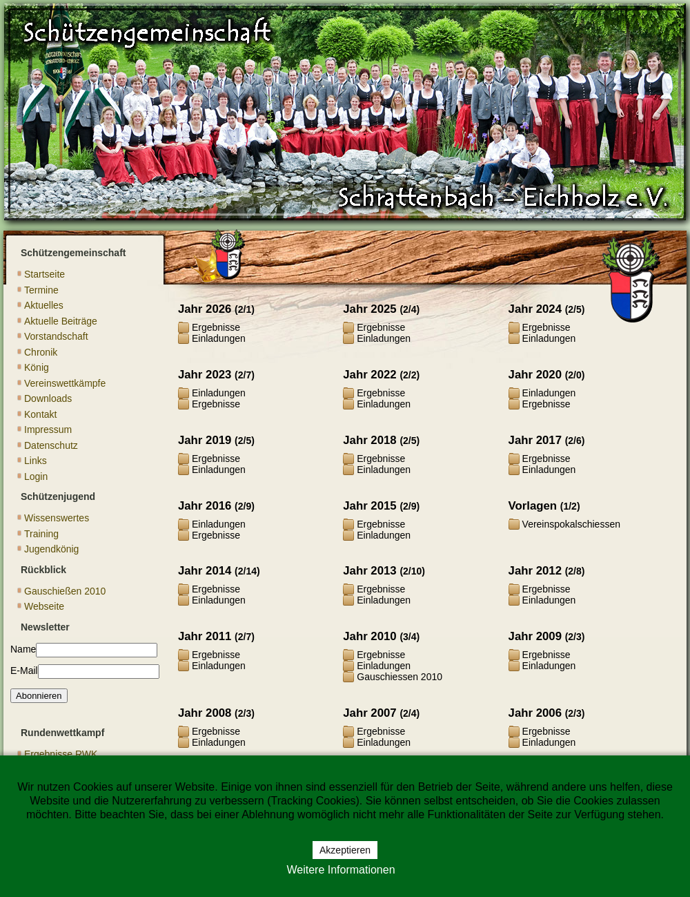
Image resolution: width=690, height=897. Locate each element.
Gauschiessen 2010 (399, 676)
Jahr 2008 (204, 713)
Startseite (44, 274)
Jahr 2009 (535, 636)
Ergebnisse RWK (60, 754)
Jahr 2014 (204, 570)
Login (36, 476)
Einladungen (219, 338)
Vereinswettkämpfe (65, 383)
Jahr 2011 (204, 636)
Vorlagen (533, 505)
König (36, 367)
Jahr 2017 (535, 440)
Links (35, 460)
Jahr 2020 (535, 374)
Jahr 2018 (369, 440)
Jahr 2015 (369, 505)
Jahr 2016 (204, 505)
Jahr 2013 (369, 570)
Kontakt (40, 414)
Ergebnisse (216, 327)
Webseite (44, 606)
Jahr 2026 (204, 309)
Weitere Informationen (340, 870)
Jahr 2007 (369, 713)
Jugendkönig (51, 548)
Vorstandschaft (56, 336)
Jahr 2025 (369, 309)
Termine (41, 290)
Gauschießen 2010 (65, 591)
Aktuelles (43, 305)
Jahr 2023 (204, 374)
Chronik (40, 352)
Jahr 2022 (369, 374)
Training (41, 533)
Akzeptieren (345, 850)
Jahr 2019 (204, 440)
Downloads (48, 398)
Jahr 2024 (535, 309)
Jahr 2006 (535, 713)
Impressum (48, 429)
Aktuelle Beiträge (60, 321)
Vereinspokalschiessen (571, 524)
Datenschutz (51, 445)
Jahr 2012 (535, 570)
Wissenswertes (56, 517)
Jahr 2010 (369, 636)
